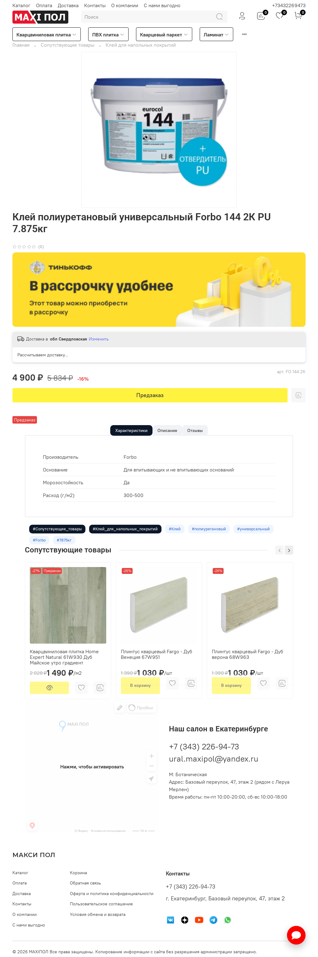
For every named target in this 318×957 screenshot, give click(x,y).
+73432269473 (289, 5)
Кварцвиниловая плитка (46, 34)
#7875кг (66, 548)
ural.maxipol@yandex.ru (213, 768)
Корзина (78, 872)
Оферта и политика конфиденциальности (111, 893)
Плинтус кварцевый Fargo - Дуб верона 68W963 (247, 663)
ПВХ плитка (108, 34)
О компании (124, 5)
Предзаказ (150, 395)
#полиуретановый (213, 536)
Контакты (95, 5)
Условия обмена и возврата (97, 914)
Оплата (44, 5)
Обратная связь (85, 883)
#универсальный (259, 536)
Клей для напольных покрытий (141, 45)
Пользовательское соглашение (101, 904)
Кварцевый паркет (164, 34)
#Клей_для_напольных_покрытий (127, 536)
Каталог (21, 5)
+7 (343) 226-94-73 (204, 756)
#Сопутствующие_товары (58, 536)
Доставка (68, 5)
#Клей (178, 536)
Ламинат (216, 34)
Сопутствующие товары (67, 45)
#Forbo (40, 548)
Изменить (99, 339)
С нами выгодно (162, 5)
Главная (21, 45)
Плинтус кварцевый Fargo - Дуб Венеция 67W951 (156, 663)
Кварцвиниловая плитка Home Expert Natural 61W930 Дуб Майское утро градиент (64, 666)
